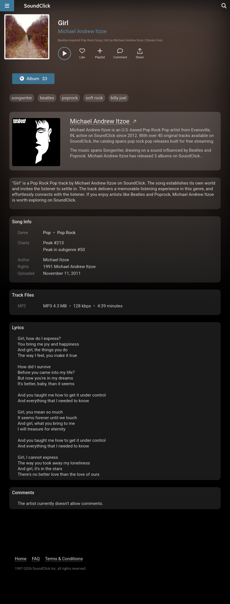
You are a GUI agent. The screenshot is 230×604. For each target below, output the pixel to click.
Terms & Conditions (64, 558)
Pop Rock (66, 232)
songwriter (22, 97)
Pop (47, 232)
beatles (47, 97)
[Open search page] (224, 5)
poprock (70, 97)
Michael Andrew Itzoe (82, 31)
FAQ (36, 558)
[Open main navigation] (7, 5)
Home (21, 558)
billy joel (118, 97)
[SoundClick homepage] (37, 6)
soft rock (94, 97)
